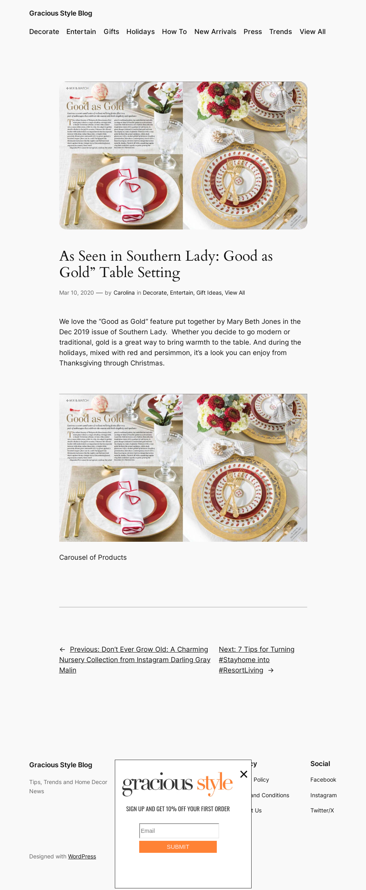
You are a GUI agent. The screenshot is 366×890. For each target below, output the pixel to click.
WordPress (82, 856)
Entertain (181, 292)
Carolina (124, 292)
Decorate (155, 292)
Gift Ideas (209, 292)
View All (235, 292)
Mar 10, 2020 (76, 292)
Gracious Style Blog (60, 13)
